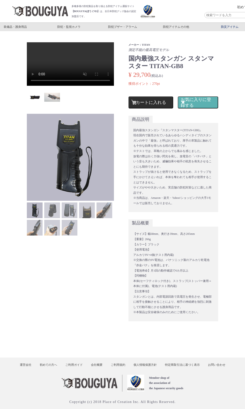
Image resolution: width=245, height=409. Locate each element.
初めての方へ (48, 364)
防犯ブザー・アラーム (122, 27)
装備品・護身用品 (15, 27)
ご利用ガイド (74, 364)
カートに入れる (151, 102)
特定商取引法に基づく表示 (182, 364)
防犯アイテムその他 (176, 27)
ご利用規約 (118, 364)
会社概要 (97, 364)
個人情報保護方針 (145, 364)
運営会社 (25, 364)
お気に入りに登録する (196, 102)
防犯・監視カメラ (69, 27)
